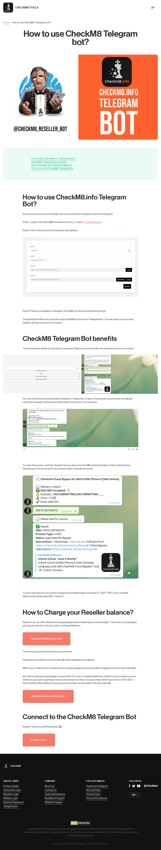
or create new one (92, 222)
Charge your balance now (46, 639)
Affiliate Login (10, 798)
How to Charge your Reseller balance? (51, 165)
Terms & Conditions (96, 798)
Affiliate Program (53, 802)
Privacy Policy (93, 794)
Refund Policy (93, 790)
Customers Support (97, 786)
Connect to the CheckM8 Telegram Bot (52, 169)
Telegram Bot (10, 806)
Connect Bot (39, 740)
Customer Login (12, 790)
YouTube (138, 786)
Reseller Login (11, 794)
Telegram (133, 786)
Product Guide (11, 786)
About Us (49, 786)
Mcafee (151, 786)
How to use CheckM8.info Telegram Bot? (53, 158)
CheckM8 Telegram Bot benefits (49, 162)
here (74, 222)
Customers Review (54, 794)
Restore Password (13, 802)
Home (6, 22)
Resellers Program (54, 798)
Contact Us (50, 790)
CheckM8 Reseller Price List (48, 696)
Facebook (129, 786)
